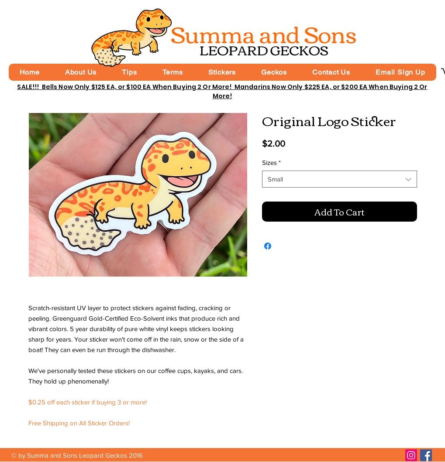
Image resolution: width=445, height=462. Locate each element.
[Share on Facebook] (267, 246)
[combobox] (339, 179)
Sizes (271, 162)
